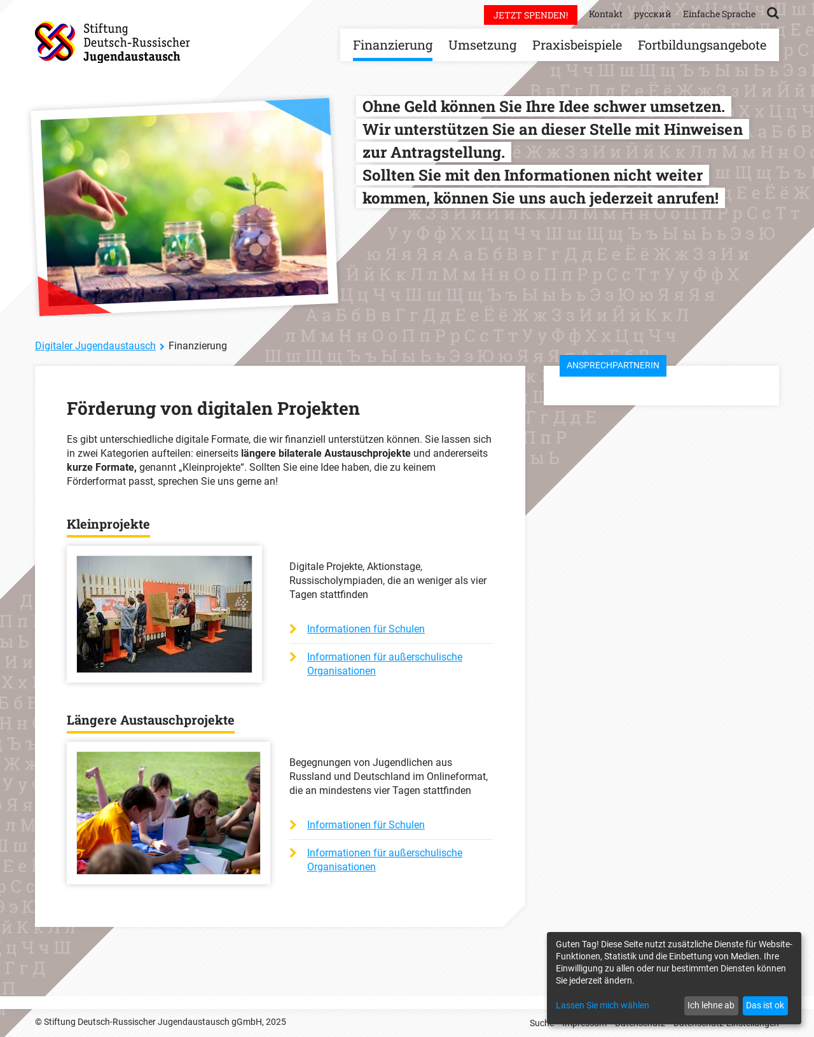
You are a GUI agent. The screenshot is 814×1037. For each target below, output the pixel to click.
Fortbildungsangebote (702, 44)
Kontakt (606, 14)
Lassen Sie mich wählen (602, 1005)
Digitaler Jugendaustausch (95, 346)
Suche (542, 1023)
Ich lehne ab (711, 1005)
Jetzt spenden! (530, 15)
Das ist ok (765, 1005)
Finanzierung (392, 44)
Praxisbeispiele (577, 44)
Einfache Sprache (719, 14)
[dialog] (674, 978)
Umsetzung (482, 44)
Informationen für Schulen (366, 629)
